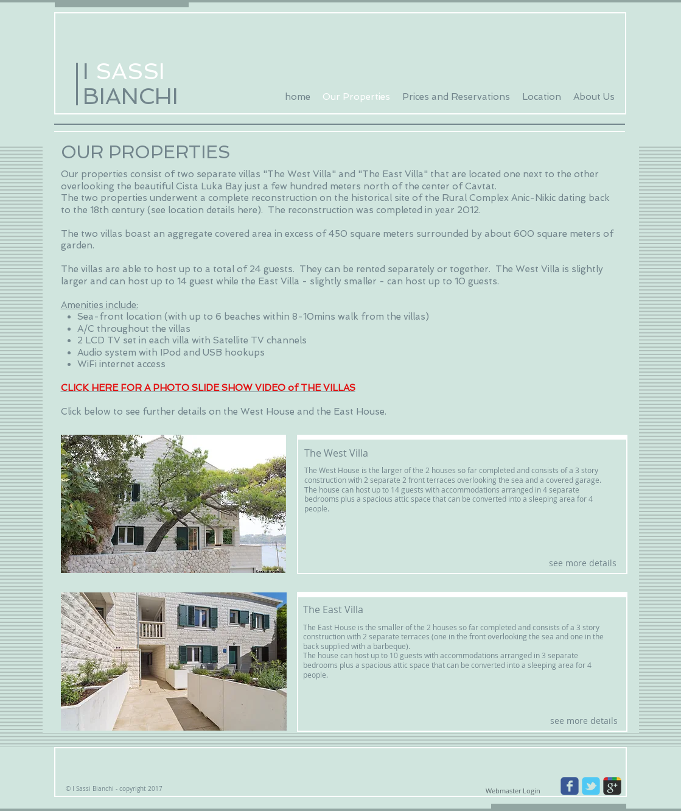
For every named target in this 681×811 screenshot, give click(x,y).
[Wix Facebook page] (570, 786)
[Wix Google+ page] (612, 786)
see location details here (204, 210)
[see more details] (583, 563)
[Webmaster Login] (513, 791)
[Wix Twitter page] (591, 786)
